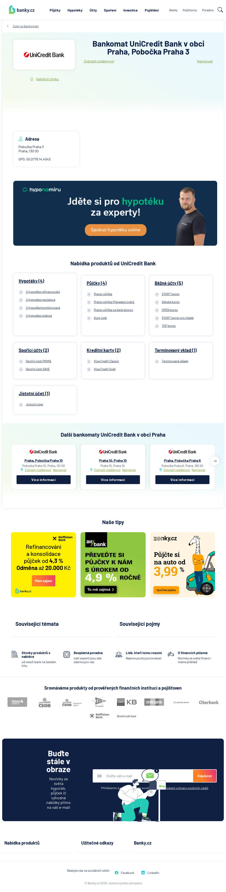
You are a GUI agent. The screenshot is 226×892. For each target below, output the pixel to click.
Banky (173, 10)
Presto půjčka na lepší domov (113, 310)
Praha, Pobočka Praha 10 (43, 460)
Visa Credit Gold (104, 369)
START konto (170, 294)
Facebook (124, 873)
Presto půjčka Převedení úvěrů (114, 302)
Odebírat (205, 776)
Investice (130, 10)
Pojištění (152, 10)
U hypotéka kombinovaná (43, 307)
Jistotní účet (34, 404)
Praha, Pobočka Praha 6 (182, 460)
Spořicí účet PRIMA (38, 361)
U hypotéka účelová (39, 315)
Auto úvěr (100, 318)
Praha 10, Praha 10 (113, 460)
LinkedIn (150, 873)
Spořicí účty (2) (34, 350)
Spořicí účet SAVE (38, 369)
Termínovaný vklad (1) (176, 350)
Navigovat (205, 61)
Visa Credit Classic (106, 361)
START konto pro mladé (178, 318)
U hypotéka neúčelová (40, 300)
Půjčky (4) (97, 283)
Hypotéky (75, 10)
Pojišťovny (190, 10)
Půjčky (55, 10)
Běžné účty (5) (169, 283)
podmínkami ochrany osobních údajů (183, 788)
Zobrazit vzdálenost (99, 61)
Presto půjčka (103, 294)
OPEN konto (170, 310)
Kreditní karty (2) (104, 350)
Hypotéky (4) (31, 281)
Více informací (43, 479)
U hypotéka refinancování (43, 292)
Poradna (207, 10)
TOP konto (169, 326)
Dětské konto (171, 302)
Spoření (110, 10)
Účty (93, 10)
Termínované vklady (175, 361)
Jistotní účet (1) (34, 393)
